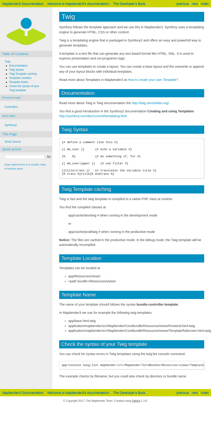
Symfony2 (11, 125)
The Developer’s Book (129, 3)
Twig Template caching (23, 73)
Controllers (11, 106)
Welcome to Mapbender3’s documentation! (78, 3)
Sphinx (136, 400)
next (195, 3)
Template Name (18, 82)
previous (182, 3)
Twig (7, 61)
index (205, 3)
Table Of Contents (15, 54)
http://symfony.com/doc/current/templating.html (93, 116)
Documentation (18, 65)
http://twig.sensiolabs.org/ (150, 103)
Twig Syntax (16, 69)
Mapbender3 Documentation (23, 3)
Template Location (20, 78)
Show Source (13, 141)
